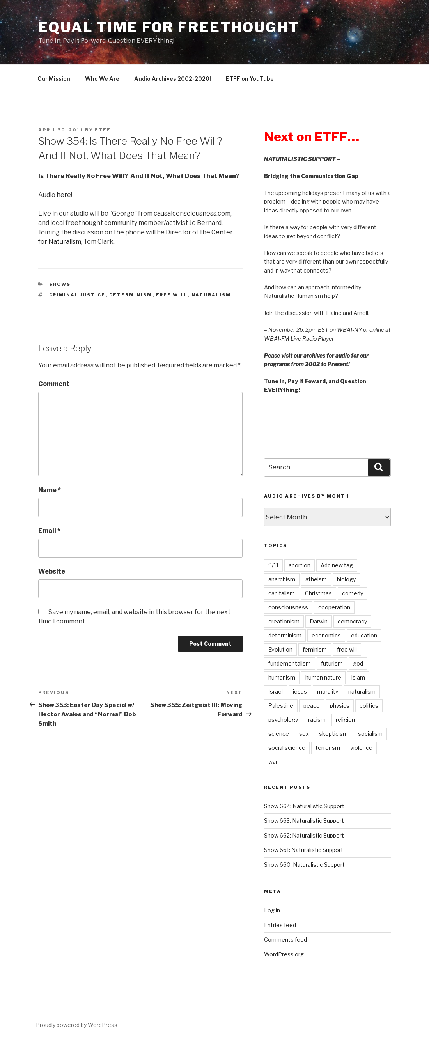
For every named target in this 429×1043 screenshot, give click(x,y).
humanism (281, 677)
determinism (130, 294)
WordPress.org (284, 954)
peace (311, 705)
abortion (299, 565)
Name (49, 490)
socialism (370, 733)
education (364, 635)
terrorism (328, 747)
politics (369, 705)
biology (346, 579)
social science (286, 747)
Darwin (319, 621)
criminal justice (77, 294)
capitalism (281, 593)
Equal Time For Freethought (169, 27)
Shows (60, 284)
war (273, 761)
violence (361, 747)
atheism (316, 579)
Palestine (280, 705)
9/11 (273, 565)
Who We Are (102, 78)
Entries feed (280, 925)
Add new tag (337, 565)
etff (103, 130)
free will (172, 294)
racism (317, 719)
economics (326, 635)
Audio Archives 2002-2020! (172, 78)
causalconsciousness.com (192, 213)
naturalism (211, 294)
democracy (352, 621)
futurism (332, 663)
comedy (352, 593)
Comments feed (285, 939)
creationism (284, 621)
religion (345, 719)
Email (49, 531)
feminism (315, 649)
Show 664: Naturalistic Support (304, 806)
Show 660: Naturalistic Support (304, 864)
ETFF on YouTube (250, 78)
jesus (300, 691)
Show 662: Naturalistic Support (304, 835)
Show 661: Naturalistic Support (303, 849)
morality (327, 691)
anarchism (281, 579)
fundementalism (289, 663)
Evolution (280, 649)
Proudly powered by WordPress (76, 1025)
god (358, 663)
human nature (323, 677)
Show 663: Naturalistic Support (304, 820)
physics (339, 705)
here (64, 194)
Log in (272, 910)
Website (51, 571)
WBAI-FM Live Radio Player (299, 338)
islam (358, 677)
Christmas (318, 593)
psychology (283, 719)
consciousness (288, 607)
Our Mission (53, 78)
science (278, 733)
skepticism (333, 733)
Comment (53, 384)
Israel (275, 691)
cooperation (334, 607)
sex (304, 733)
